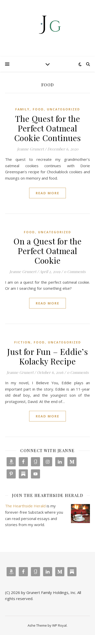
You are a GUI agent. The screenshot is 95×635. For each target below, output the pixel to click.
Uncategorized (63, 109)
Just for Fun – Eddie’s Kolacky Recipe (47, 356)
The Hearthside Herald (25, 505)
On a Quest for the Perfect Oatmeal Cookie (47, 251)
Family (22, 109)
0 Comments (75, 271)
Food (38, 109)
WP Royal (59, 625)
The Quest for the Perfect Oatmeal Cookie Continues (47, 128)
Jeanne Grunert (30, 148)
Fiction (22, 342)
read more (47, 193)
